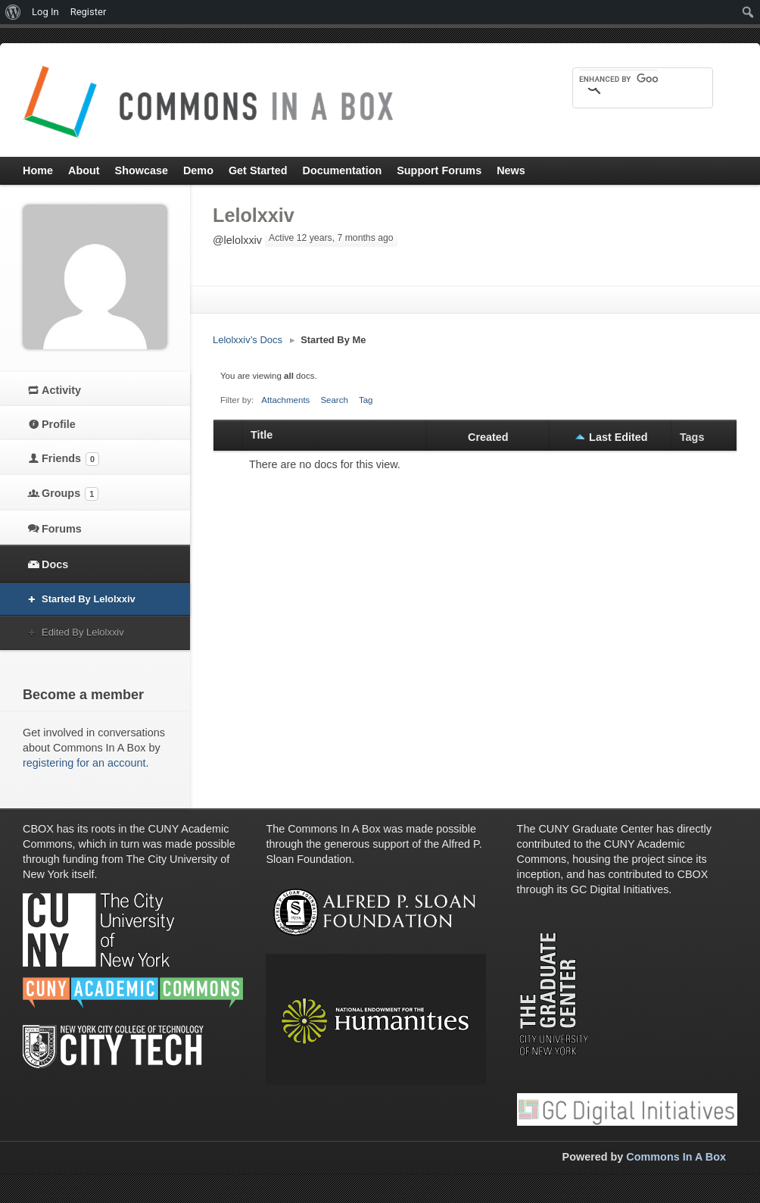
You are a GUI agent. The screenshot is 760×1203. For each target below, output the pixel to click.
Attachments (285, 400)
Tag (366, 400)
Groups (70, 494)
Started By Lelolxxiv (88, 599)
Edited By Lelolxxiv (83, 632)
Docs (55, 564)
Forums (62, 529)
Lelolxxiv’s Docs (247, 339)
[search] (618, 79)
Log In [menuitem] (45, 11)
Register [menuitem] (88, 11)
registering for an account (84, 763)
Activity (61, 390)
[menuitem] (13, 12)
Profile (59, 424)
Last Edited (618, 437)
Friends (70, 459)
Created (488, 437)
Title (262, 435)
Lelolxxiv (253, 215)
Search (334, 400)
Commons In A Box (676, 1157)
